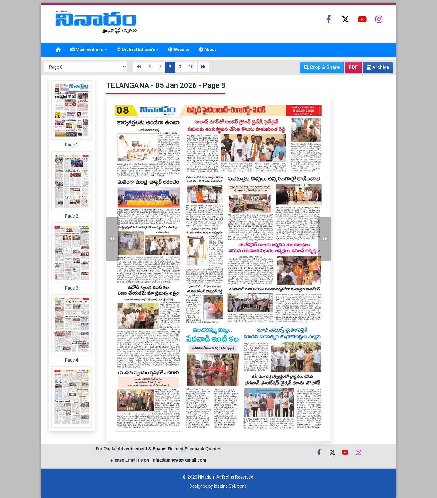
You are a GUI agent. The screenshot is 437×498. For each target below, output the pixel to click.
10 (191, 66)
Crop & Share (322, 67)
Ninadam (206, 477)
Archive (376, 68)
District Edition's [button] (136, 49)
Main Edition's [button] (86, 49)
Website (178, 49)
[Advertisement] (362, 167)
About (207, 49)
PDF (353, 67)
